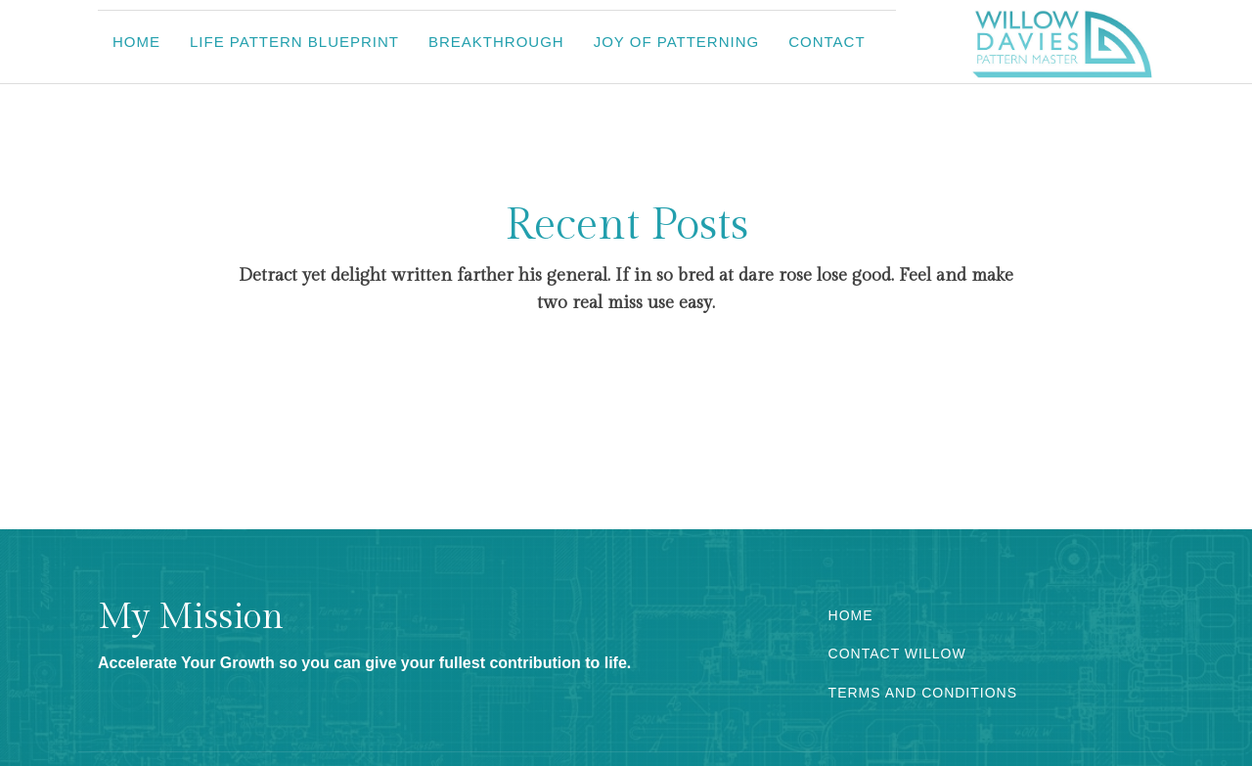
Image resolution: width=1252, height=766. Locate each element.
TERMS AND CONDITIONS (922, 693)
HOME (850, 615)
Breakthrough (496, 41)
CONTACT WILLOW (897, 654)
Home (136, 41)
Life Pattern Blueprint (294, 41)
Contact (826, 41)
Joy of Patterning (677, 41)
